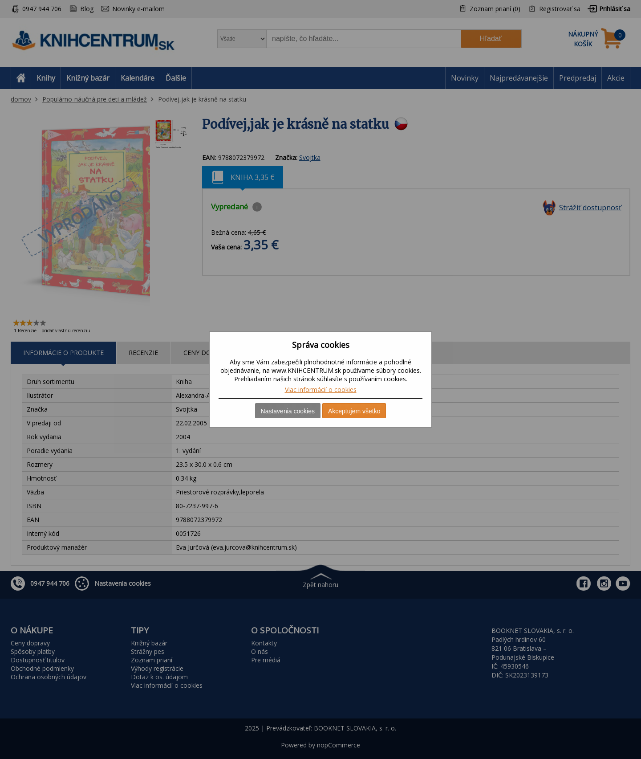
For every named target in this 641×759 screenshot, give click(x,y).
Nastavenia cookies (288, 411)
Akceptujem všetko (354, 411)
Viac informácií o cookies (321, 389)
